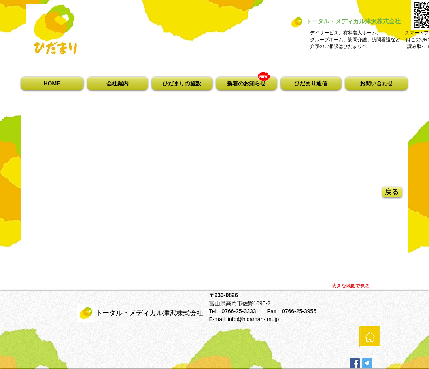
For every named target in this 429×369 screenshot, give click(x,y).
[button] (117, 83)
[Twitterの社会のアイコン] (367, 363)
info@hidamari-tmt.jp (253, 319)
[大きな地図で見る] (350, 286)
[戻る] (392, 192)
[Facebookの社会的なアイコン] (355, 363)
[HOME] (370, 336)
